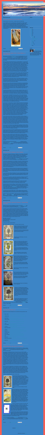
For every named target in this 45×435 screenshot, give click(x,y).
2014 (31, 34)
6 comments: (15, 305)
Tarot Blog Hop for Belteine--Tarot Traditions (13, 152)
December (32, 36)
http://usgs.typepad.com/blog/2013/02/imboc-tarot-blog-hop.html (15, 329)
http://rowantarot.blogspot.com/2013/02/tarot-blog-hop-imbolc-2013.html (15, 335)
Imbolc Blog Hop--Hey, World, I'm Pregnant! (13, 346)
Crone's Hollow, (14, 186)
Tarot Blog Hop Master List (9, 309)
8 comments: (15, 147)
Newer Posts (5, 425)
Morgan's (6, 194)
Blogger (26, 433)
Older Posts (26, 425)
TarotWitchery (10, 4)
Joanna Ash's (17, 158)
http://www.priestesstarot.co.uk (12, 324)
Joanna (13, 194)
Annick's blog (24, 205)
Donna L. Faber (8, 349)
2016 (31, 32)
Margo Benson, (12, 142)
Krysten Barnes (26, 349)
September (32, 40)
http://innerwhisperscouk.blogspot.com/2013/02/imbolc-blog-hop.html (15, 323)
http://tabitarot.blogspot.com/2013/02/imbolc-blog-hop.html (17, 334)
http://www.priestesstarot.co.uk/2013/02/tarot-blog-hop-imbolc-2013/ (13, 325)
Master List (24, 302)
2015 (31, 33)
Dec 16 (33, 37)
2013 (31, 35)
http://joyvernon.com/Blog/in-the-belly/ (12, 326)
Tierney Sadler (5, 57)
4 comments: (15, 422)
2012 (31, 45)
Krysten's (19, 206)
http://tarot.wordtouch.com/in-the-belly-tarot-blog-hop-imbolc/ (15, 333)
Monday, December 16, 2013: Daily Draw (12, 19)
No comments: (15, 48)
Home (16, 425)
